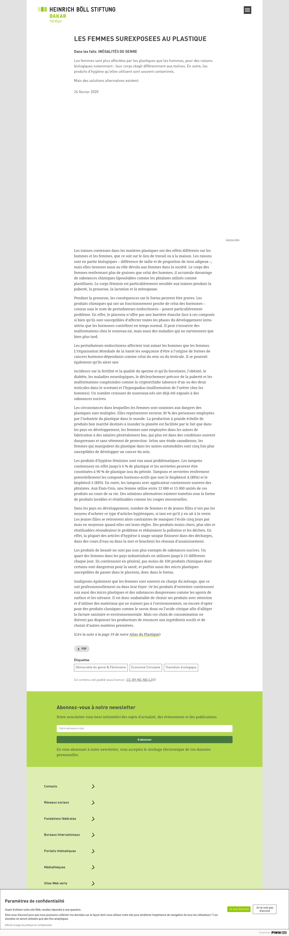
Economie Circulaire (145, 667)
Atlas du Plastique (144, 634)
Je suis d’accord (239, 909)
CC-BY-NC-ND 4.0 (140, 680)
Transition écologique (180, 667)
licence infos (232, 240)
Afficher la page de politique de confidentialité (28, 925)
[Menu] (247, 10)
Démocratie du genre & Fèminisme (101, 667)
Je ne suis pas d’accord (264, 909)
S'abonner (144, 739)
